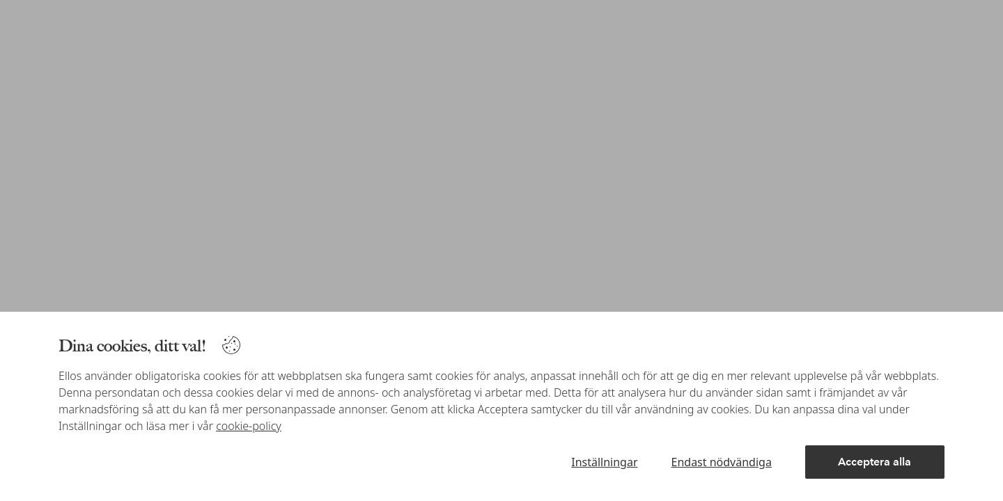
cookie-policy (248, 426)
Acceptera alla (874, 461)
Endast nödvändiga (721, 462)
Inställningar (604, 462)
